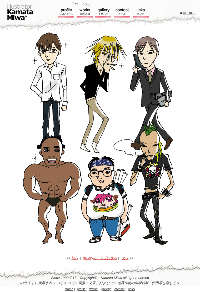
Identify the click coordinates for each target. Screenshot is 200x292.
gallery (106, 289)
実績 (85, 13)
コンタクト (122, 13)
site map (189, 13)
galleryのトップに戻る (100, 258)
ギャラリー (103, 13)
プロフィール (66, 13)
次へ (125, 258)
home (69, 289)
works (93, 289)
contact (119, 289)
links (131, 289)
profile (81, 289)
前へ (75, 258)
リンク (141, 13)
